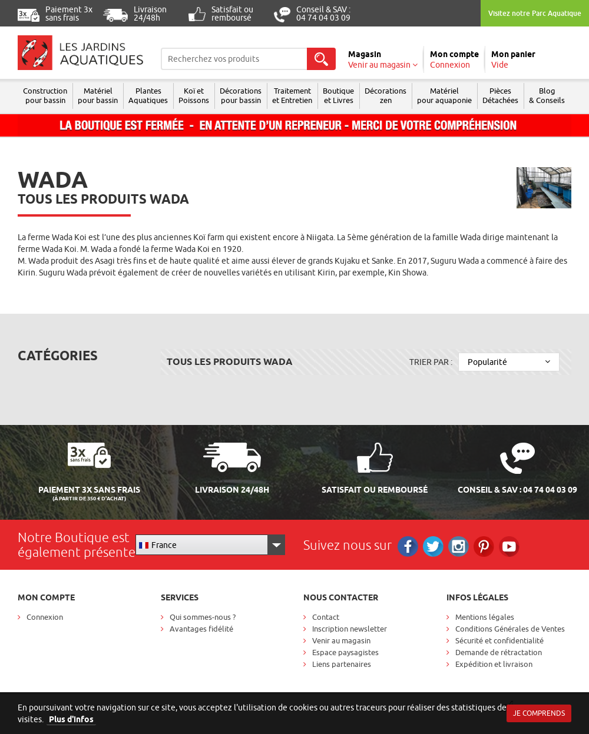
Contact (325, 617)
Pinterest (484, 546)
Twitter (433, 546)
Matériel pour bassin (98, 95)
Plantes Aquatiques (148, 95)
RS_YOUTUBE (509, 546)
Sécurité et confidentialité (499, 640)
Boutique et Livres (338, 95)
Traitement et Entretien (292, 95)
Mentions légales (484, 617)
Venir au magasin (341, 640)
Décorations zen (385, 95)
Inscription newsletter (349, 629)
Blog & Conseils (547, 95)
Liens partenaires (341, 664)
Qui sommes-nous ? (203, 617)
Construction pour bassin (45, 95)
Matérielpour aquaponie (444, 95)
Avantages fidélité (201, 629)
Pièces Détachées (500, 95)
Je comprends (539, 713)
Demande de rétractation (498, 652)
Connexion (45, 617)
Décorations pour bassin (241, 95)
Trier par (430, 362)
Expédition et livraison (493, 664)
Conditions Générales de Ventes (510, 629)
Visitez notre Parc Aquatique (534, 13)
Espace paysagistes (345, 652)
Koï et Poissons (193, 95)
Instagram (458, 546)
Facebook (408, 546)
